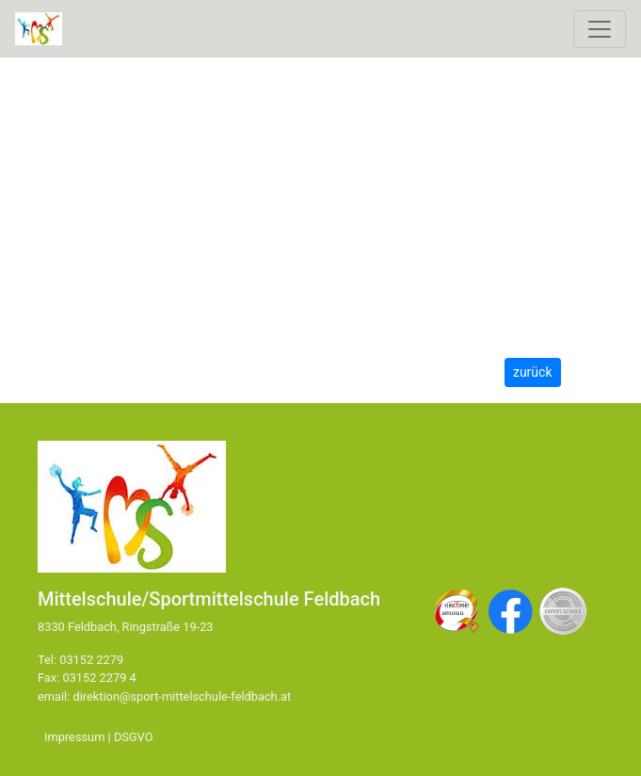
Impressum (74, 737)
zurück (533, 372)
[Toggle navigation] (599, 29)
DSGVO (133, 737)
